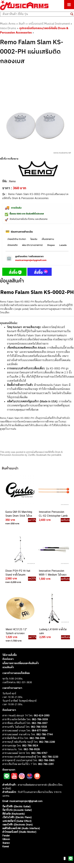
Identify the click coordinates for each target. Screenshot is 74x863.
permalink (56, 455)
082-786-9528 (32, 749)
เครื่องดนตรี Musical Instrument (49, 23)
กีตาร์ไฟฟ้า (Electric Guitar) (16, 806)
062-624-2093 (41, 715)
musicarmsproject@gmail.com (30, 260)
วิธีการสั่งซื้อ (9, 655)
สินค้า (22, 23)
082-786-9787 (39, 753)
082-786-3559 (40, 719)
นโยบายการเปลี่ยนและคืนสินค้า (20, 663)
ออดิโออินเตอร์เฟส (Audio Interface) (21, 828)
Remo (12, 181)
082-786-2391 (46, 764)
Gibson (6, 839)
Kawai (5, 846)
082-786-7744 (44, 734)
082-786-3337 (39, 723)
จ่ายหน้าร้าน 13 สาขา (16, 239)
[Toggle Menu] (69, 4)
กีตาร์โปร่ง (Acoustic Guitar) (17, 810)
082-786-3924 (30, 745)
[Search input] (36, 14)
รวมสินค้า (8, 667)
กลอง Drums (8, 28)
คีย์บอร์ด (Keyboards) (13, 813)
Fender (6, 835)
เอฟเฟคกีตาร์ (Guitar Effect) (16, 821)
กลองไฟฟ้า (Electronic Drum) (17, 824)
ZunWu (31, 455)
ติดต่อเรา (8, 659)
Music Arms (8, 23)
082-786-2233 (50, 756)
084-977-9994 (39, 730)
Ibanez (6, 842)
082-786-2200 (47, 741)
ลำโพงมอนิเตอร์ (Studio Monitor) (19, 831)
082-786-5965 (46, 760)
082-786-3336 (37, 738)
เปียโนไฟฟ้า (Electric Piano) (17, 817)
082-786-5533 (39, 726)
